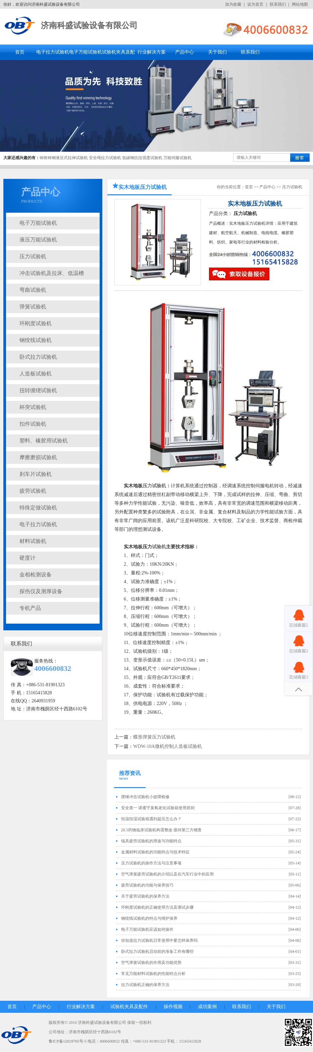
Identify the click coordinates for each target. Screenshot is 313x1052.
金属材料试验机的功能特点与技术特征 (155, 852)
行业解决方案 (152, 52)
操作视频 (173, 1006)
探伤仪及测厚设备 (40, 591)
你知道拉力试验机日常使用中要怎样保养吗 (159, 940)
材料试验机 (32, 541)
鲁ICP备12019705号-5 (68, 1041)
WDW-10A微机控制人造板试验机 (167, 746)
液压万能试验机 (38, 239)
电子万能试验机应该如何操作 (147, 929)
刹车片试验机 (35, 474)
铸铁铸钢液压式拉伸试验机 (64, 157)
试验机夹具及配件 (129, 1006)
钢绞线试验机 (35, 340)
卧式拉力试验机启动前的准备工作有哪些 (157, 951)
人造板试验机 (35, 373)
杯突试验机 (32, 407)
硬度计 (27, 558)
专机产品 (30, 608)
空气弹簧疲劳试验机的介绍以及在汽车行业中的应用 (167, 874)
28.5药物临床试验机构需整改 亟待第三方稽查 (161, 830)
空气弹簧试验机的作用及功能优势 (151, 962)
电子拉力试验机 (52, 52)
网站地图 (300, 4)
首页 (19, 52)
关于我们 (217, 52)
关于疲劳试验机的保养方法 (145, 896)
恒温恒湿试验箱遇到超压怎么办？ (151, 819)
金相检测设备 (35, 574)
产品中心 (184, 52)
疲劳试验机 (32, 491)
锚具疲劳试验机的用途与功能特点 (151, 841)
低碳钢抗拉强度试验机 (142, 157)
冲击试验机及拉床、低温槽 (51, 273)
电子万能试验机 (85, 52)
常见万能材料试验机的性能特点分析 (153, 973)
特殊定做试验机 (38, 507)
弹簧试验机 (32, 306)
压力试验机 (32, 256)
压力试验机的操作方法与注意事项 (151, 863)
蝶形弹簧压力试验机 (154, 737)
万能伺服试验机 (177, 157)
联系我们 (278, 4)
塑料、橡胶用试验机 (43, 440)
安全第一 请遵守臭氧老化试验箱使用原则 (158, 807)
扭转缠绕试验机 (38, 390)
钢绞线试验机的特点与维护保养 (149, 918)
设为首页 (255, 4)
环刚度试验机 (35, 323)
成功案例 (207, 1006)
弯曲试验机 (32, 290)
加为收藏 (233, 4)
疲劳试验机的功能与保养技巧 (147, 885)
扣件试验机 (32, 424)
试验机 (159, 546)
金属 (189, 511)
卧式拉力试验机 (38, 357)
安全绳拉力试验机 (105, 157)
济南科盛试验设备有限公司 (89, 25)
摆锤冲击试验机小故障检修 (145, 796)
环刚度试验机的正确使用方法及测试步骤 (157, 907)
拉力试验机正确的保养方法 (145, 984)
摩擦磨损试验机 (38, 457)
